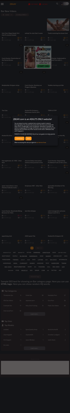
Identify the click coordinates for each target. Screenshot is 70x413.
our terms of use (41, 142)
